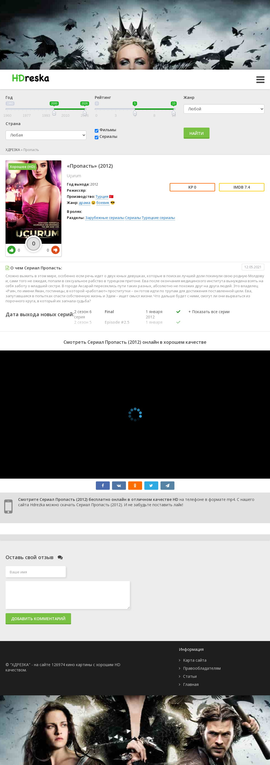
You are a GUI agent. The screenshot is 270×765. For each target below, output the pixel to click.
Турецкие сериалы (158, 217)
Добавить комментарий (38, 618)
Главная (191, 684)
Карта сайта (194, 660)
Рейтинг (103, 97)
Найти (196, 133)
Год (9, 97)
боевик (103, 202)
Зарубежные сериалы (104, 217)
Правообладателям (202, 668)
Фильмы (107, 129)
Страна (13, 123)
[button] (209, 317)
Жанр (189, 97)
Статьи (190, 676)
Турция (102, 196)
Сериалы (108, 136)
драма (84, 202)
